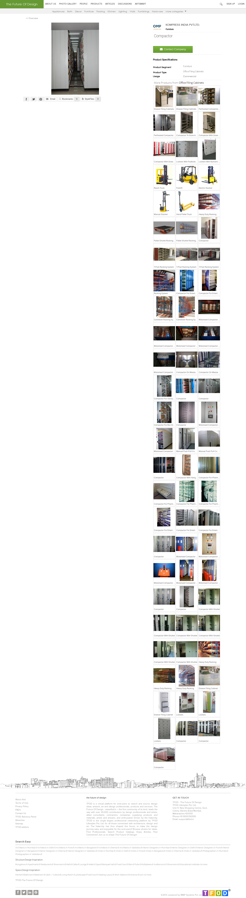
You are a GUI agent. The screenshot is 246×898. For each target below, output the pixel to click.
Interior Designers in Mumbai (154, 847)
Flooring (100, 11)
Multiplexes (144, 864)
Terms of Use (20, 803)
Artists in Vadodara (190, 851)
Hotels (89, 864)
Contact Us (19, 813)
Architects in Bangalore (84, 847)
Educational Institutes (188, 864)
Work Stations (119, 875)
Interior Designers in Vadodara (80, 851)
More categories (176, 11)
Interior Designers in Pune (207, 847)
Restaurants (45, 864)
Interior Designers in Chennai (50, 851)
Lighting (123, 11)
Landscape (78, 875)
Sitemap (17, 824)
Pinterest (39, 99)
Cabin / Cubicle (51, 875)
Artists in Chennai (172, 851)
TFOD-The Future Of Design (27, 880)
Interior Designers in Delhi (181, 847)
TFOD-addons (20, 827)
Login (241, 4)
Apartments (31, 864)
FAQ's (16, 810)
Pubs (135, 864)
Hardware (157, 11)
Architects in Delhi (43, 847)
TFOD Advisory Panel (24, 817)
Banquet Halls (107, 864)
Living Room (66, 875)
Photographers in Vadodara (26, 854)
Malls (67, 864)
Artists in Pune (135, 851)
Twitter (32, 99)
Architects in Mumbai (24, 847)
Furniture (89, 11)
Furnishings (143, 11)
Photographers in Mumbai (213, 851)
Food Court (120, 864)
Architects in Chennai (106, 847)
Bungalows (19, 864)
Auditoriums (157, 864)
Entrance (131, 875)
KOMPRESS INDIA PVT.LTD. (184, 25)
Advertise (18, 820)
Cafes (73, 864)
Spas (96, 864)
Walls (132, 11)
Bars (129, 864)
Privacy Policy (20, 806)
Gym (139, 875)
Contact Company (174, 49)
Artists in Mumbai (104, 851)
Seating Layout (104, 875)
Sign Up (231, 4)
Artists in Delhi (120, 851)
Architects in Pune (62, 847)
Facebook (25, 99)
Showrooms (57, 864)
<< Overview (31, 18)
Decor (78, 11)
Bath (69, 11)
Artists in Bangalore (153, 851)
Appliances (58, 11)
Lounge (81, 864)
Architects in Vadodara (128, 847)
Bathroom (27, 875)
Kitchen (112, 11)
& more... (203, 864)
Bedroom (38, 875)
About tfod (19, 799)
